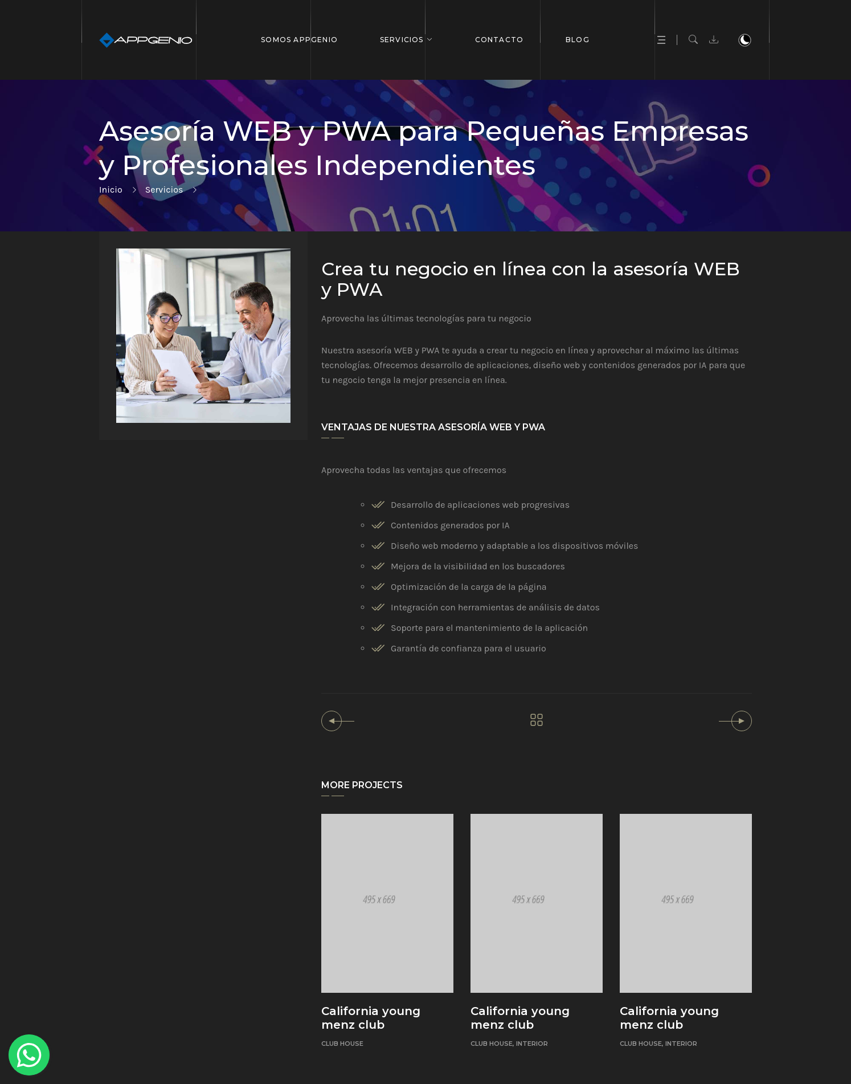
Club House (342, 1044)
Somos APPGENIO (299, 39)
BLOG (578, 39)
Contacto (499, 39)
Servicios (402, 39)
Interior (532, 1044)
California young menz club (370, 1018)
